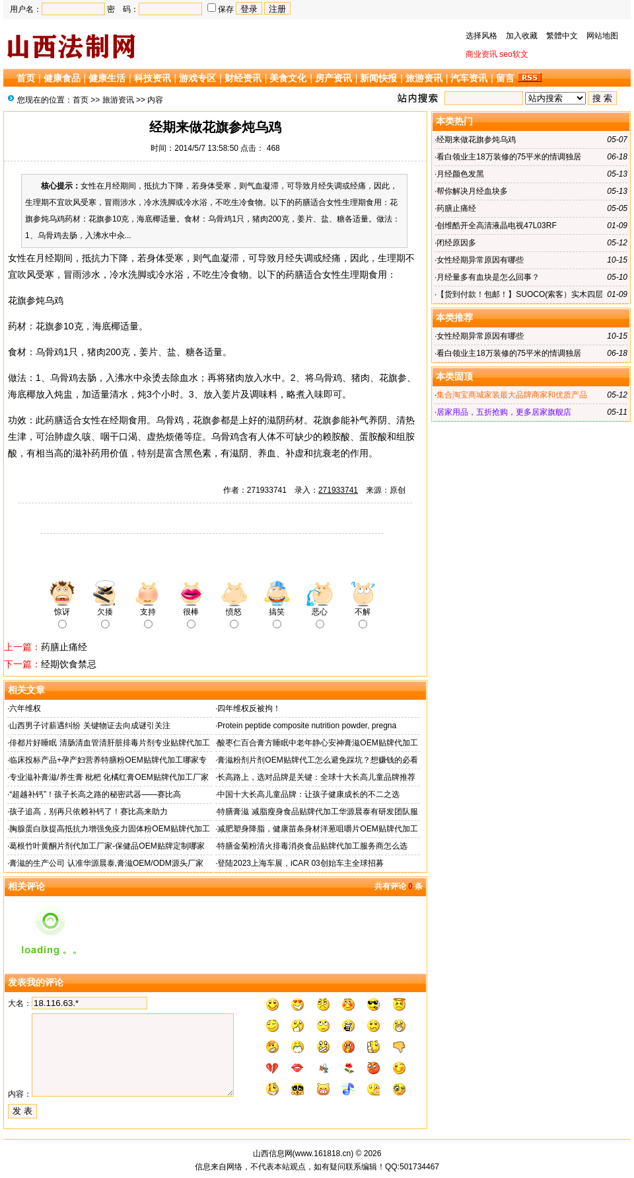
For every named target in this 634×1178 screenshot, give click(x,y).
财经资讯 (243, 78)
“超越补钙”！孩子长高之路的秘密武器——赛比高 (95, 794)
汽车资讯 (468, 78)
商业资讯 (481, 54)
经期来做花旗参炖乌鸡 (476, 139)
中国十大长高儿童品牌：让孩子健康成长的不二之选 (308, 794)
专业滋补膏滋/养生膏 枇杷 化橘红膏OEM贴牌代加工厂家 (108, 777)
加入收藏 (522, 35)
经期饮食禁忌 (68, 664)
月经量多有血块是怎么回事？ (488, 277)
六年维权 (25, 708)
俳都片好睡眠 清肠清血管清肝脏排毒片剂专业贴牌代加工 (109, 742)
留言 (505, 78)
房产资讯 (333, 78)
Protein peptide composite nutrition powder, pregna (306, 725)
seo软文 (513, 54)
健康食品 (62, 78)
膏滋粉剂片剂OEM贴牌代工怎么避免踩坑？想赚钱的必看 (317, 760)
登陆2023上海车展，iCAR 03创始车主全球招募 (300, 863)
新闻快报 (378, 78)
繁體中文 (562, 35)
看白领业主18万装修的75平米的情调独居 (509, 156)
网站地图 (602, 35)
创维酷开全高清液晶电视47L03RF (496, 225)
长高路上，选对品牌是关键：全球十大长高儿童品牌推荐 (316, 777)
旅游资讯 (423, 78)
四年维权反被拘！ (249, 708)
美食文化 (287, 78)
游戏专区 (197, 78)
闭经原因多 (456, 242)
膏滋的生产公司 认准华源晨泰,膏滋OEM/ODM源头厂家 (106, 863)
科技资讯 (152, 78)
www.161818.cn (323, 1153)
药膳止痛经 (64, 647)
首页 (26, 78)
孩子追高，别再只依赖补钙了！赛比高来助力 (88, 811)
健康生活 (106, 78)
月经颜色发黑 (460, 174)
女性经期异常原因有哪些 (480, 260)
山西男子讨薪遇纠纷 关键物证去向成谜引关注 (89, 725)
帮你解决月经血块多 (472, 191)
